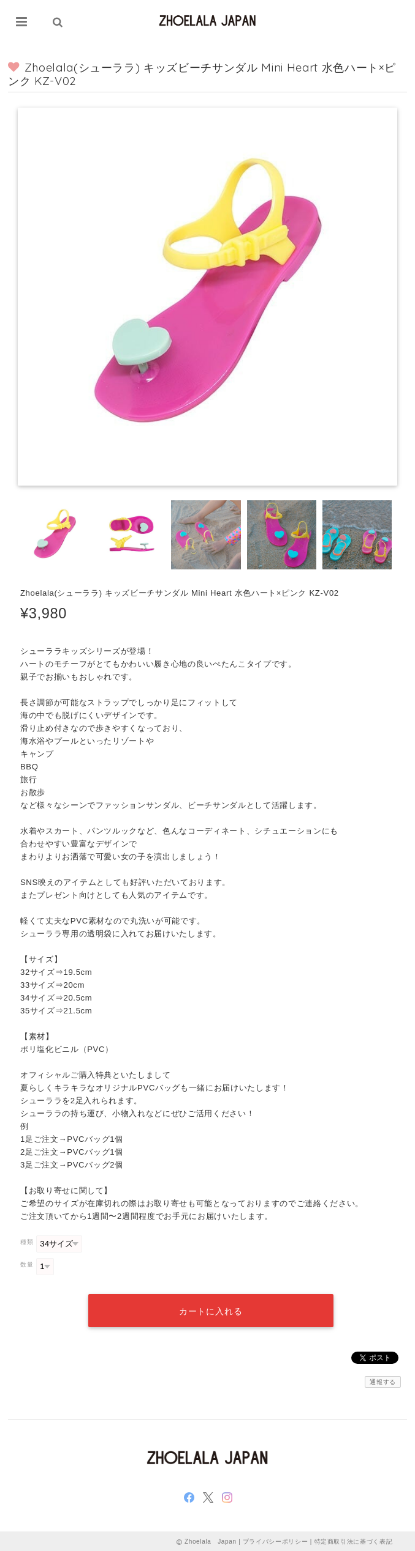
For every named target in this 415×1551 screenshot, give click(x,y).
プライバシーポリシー (275, 1540)
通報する (383, 1380)
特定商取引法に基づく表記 (353, 1540)
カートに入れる (210, 1310)
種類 (26, 1241)
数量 (26, 1264)
